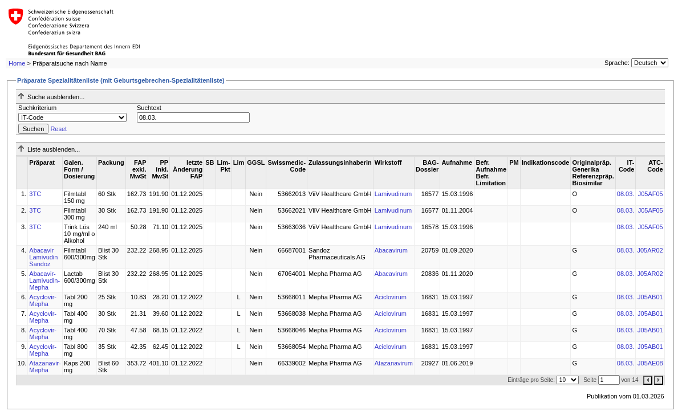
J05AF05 (650, 193)
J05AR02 (650, 250)
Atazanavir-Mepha (45, 366)
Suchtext (149, 107)
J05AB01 (650, 297)
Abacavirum (391, 250)
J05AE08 (650, 363)
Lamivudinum (393, 193)
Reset (58, 128)
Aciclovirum (391, 297)
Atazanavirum (394, 363)
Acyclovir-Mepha (42, 300)
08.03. (626, 193)
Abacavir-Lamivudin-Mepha (44, 280)
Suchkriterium (37, 107)
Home (17, 63)
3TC (35, 193)
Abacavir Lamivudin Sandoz (43, 257)
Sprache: (617, 62)
